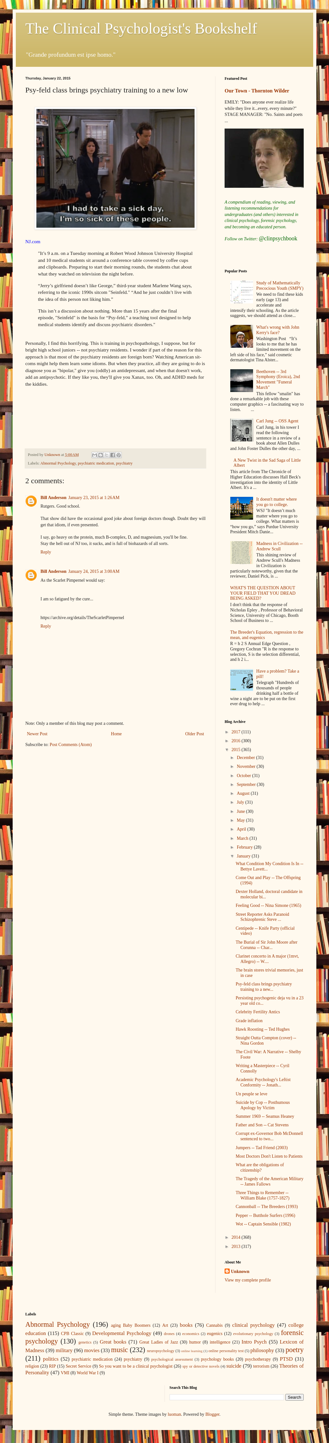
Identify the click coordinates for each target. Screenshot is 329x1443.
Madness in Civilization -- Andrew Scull (279, 546)
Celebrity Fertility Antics (258, 1011)
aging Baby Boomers (131, 1325)
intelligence (220, 1342)
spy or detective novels (201, 1366)
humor (195, 1342)
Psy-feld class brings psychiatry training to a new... (264, 987)
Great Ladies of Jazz (159, 1342)
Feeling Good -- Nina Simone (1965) (268, 905)
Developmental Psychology (122, 1333)
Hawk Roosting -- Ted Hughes (263, 1029)
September (247, 784)
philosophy (262, 1350)
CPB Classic (72, 1333)
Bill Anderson (53, 497)
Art (165, 1325)
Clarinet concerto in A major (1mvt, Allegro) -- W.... (267, 959)
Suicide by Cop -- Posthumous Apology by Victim (263, 1105)
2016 (237, 740)
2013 (237, 1246)
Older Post (194, 733)
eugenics (214, 1333)
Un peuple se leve (251, 1094)
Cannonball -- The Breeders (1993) (267, 1206)
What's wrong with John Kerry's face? (277, 330)
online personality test (226, 1351)
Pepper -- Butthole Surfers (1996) (265, 1215)
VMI (65, 1372)
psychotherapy (258, 1359)
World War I (87, 1372)
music (119, 1350)
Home (116, 733)
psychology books (217, 1359)
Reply (45, 552)
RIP (52, 1366)
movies (91, 1350)
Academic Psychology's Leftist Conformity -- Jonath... (263, 1082)
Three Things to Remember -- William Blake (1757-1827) (262, 1195)
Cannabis (214, 1325)
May (241, 820)
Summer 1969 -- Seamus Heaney (265, 1116)
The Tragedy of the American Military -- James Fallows (269, 1181)
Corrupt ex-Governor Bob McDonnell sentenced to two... (269, 1136)
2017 (237, 732)
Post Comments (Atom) (71, 744)
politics (51, 1359)
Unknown (240, 1271)
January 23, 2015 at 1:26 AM (94, 497)
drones (169, 1334)
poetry (295, 1350)
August (244, 793)
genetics (84, 1342)
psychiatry (124, 463)
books (186, 1325)
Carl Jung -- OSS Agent (277, 421)
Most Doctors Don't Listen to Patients (269, 1156)
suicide (234, 1366)
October (244, 775)
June (241, 811)
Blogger (212, 1414)
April (242, 829)
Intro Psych (254, 1342)
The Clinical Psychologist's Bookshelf (141, 28)
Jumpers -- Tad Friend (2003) (262, 1147)
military (64, 1350)
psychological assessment (172, 1359)
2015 (237, 749)
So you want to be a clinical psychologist (136, 1366)
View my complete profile (248, 1280)
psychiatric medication (96, 463)
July (241, 802)
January (244, 856)
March (243, 838)
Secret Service (78, 1366)
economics (190, 1334)
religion (32, 1366)
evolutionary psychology (253, 1334)
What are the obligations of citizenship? (260, 1167)
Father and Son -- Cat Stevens (262, 1125)
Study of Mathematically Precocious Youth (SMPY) (279, 286)
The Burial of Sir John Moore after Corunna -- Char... (266, 945)
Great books (113, 1342)
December (246, 757)
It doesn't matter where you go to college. (276, 502)
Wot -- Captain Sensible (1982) (263, 1224)
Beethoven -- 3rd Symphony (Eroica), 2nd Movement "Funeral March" (278, 379)
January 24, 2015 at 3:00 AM (94, 571)
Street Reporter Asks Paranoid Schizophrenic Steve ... (262, 917)
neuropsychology (161, 1351)
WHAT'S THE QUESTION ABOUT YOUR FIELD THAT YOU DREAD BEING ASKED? (263, 593)
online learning (191, 1351)
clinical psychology (253, 1325)
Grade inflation (249, 1020)
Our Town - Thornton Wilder (257, 91)
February (245, 847)
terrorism (261, 1366)
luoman (174, 1414)
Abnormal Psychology (58, 463)
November (247, 766)
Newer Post (37, 733)
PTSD (286, 1359)
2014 (237, 1237)
